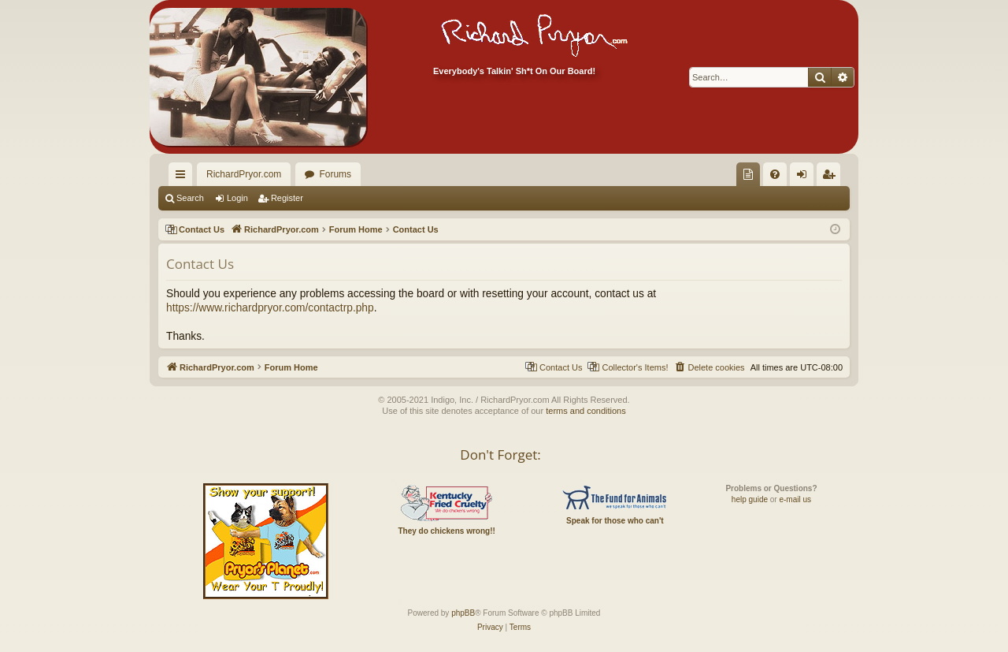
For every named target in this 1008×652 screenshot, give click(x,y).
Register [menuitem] (832, 177)
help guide (750, 499)
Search (190, 198)
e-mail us (795, 499)
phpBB (463, 613)
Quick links (183, 177)
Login (237, 198)
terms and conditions (586, 410)
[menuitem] (748, 174)
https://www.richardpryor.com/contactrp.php (270, 308)
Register (287, 198)
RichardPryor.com (243, 174)
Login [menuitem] (805, 177)
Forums (335, 174)
